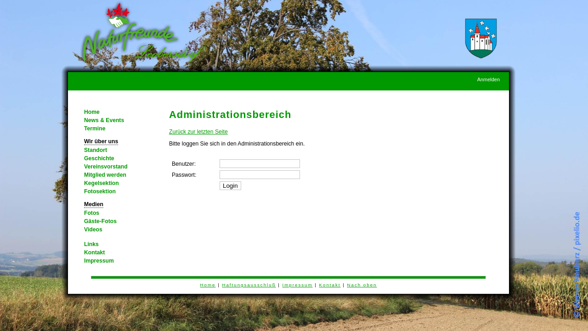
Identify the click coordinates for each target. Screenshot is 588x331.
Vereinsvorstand (106, 166)
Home (92, 112)
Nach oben (362, 284)
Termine (94, 128)
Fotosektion (100, 191)
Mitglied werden (105, 175)
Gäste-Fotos (100, 221)
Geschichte (99, 158)
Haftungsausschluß (249, 284)
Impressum (99, 261)
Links (91, 244)
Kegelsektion (101, 183)
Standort (95, 150)
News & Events (104, 120)
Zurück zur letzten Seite (198, 132)
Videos (93, 229)
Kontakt (94, 252)
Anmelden (488, 79)
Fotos (91, 213)
